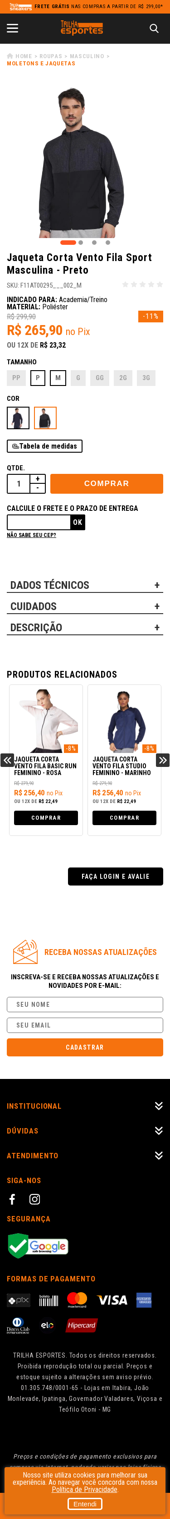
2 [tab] (80, 242)
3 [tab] (94, 242)
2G (123, 378)
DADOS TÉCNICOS (49, 585)
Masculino (87, 56)
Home (23, 56)
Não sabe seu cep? (31, 535)
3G (146, 378)
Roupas (50, 56)
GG (100, 378)
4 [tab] (108, 242)
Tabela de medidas (48, 446)
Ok (78, 522)
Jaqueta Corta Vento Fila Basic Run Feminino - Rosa (45, 766)
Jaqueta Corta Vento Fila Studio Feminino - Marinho (121, 766)
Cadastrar (85, 1047)
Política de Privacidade (84, 1489)
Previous (7, 760)
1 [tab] (68, 242)
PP (16, 378)
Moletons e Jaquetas (41, 63)
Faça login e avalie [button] (116, 876)
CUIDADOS (33, 606)
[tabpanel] (85, 160)
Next (163, 760)
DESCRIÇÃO (36, 627)
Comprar (107, 483)
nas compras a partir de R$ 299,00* (98, 6)
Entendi (85, 1504)
